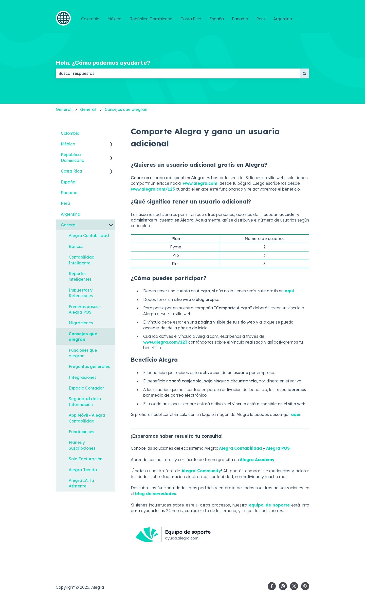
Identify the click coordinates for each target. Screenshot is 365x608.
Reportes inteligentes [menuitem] (80, 276)
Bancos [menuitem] (76, 246)
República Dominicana (151, 18)
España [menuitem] (68, 181)
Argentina (282, 18)
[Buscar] (304, 73)
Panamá (240, 18)
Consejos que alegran (126, 109)
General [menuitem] (69, 224)
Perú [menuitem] (65, 203)
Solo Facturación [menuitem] (85, 458)
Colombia (90, 18)
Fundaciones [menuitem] (81, 431)
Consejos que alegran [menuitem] (83, 336)
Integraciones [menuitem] (82, 377)
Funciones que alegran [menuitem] (83, 353)
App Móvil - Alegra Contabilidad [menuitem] (87, 418)
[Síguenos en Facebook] (272, 586)
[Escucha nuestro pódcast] (305, 586)
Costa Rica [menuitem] (71, 171)
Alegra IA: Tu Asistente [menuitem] (81, 483)
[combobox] (178, 73)
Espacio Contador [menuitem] (86, 388)
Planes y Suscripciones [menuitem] (82, 445)
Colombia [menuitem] (70, 133)
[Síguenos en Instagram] (283, 586)
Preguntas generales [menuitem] (89, 366)
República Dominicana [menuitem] (72, 157)
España (216, 18)
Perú (260, 18)
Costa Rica (190, 18)
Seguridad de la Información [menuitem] (85, 401)
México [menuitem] (68, 143)
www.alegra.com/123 (153, 189)
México (114, 18)
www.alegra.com (200, 183)
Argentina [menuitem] (70, 214)
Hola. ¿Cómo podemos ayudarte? (103, 62)
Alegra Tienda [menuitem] (83, 469)
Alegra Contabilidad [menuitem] (89, 235)
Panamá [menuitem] (69, 192)
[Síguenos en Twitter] (294, 586)
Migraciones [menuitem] (81, 322)
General (63, 109)
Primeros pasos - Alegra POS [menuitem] (85, 309)
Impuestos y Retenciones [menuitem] (81, 293)
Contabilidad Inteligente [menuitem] (82, 260)
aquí (295, 414)
